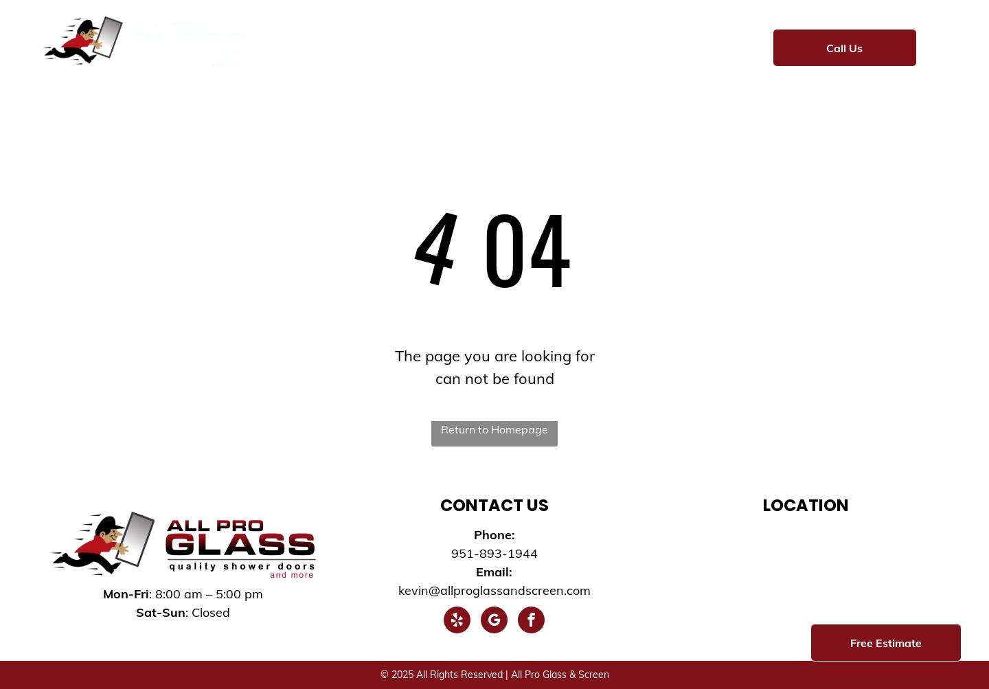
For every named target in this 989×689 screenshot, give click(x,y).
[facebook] (531, 622)
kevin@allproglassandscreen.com (494, 590)
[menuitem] (306, 46)
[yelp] (457, 622)
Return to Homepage (494, 429)
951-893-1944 (494, 553)
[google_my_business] (494, 622)
